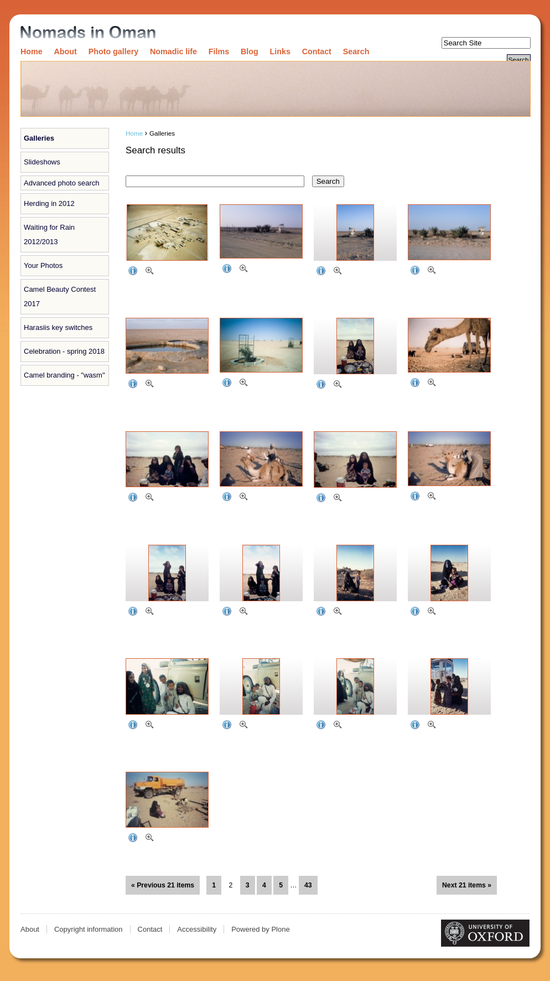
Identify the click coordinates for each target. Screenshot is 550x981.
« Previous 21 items (162, 885)
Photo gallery (114, 51)
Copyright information (88, 929)
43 (308, 885)
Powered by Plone (260, 929)
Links (280, 51)
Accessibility (196, 929)
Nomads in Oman (87, 33)
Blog (249, 51)
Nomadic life (173, 51)
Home (31, 51)
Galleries (39, 138)
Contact (316, 51)
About (65, 51)
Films (219, 51)
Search (356, 51)
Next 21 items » (466, 885)
